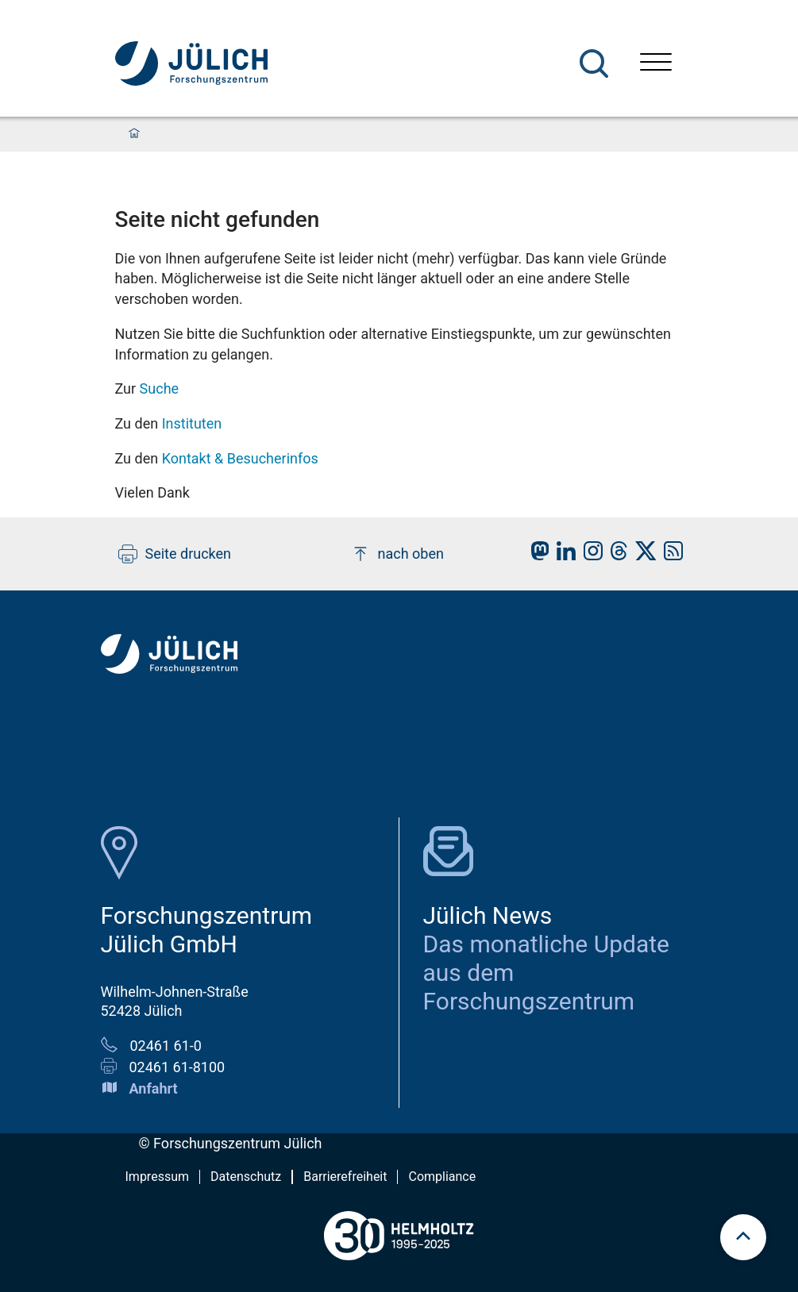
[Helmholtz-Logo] (398, 1266)
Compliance (442, 1176)
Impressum (157, 1176)
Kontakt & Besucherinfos (240, 458)
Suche (159, 388)
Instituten (192, 423)
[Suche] (594, 63)
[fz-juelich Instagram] (589, 555)
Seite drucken (175, 553)
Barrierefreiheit (345, 1176)
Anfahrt (153, 1088)
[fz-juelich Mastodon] (536, 555)
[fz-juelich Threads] (615, 555)
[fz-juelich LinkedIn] (562, 555)
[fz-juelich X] (642, 555)
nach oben (397, 553)
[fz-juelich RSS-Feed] (669, 555)
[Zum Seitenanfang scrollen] (743, 1237)
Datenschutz (245, 1176)
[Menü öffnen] (656, 64)
